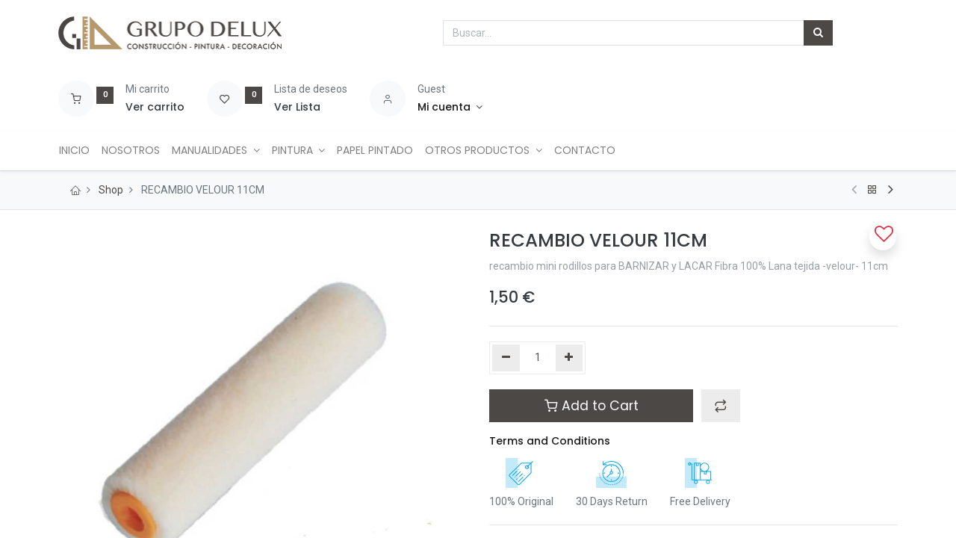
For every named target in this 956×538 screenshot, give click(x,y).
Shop (111, 190)
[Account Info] (450, 107)
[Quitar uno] (506, 357)
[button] (720, 405)
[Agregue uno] (569, 357)
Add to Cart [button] (591, 406)
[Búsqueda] (818, 33)
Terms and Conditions (549, 440)
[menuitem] (79, 150)
